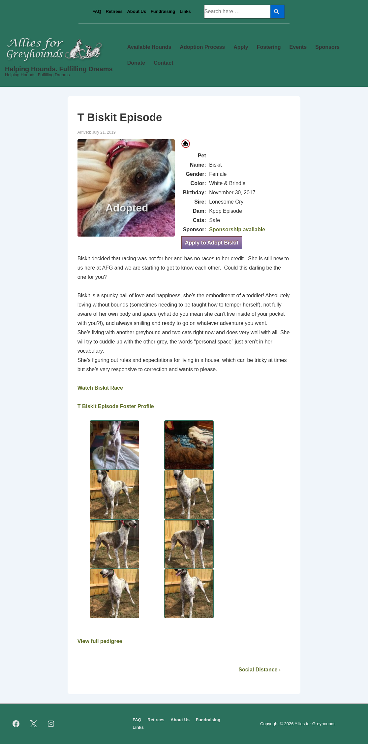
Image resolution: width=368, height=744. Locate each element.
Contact (163, 63)
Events (298, 47)
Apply (240, 47)
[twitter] (33, 724)
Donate (136, 63)
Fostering (269, 47)
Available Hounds (149, 47)
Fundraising (163, 11)
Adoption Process (202, 47)
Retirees (114, 11)
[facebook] (16, 724)
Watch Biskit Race (100, 388)
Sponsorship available (237, 229)
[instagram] (51, 724)
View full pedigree (99, 641)
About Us (136, 11)
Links (185, 11)
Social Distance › (259, 669)
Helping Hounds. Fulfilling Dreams (59, 69)
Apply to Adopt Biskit (211, 242)
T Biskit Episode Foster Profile (115, 406)
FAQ (96, 11)
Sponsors (327, 47)
